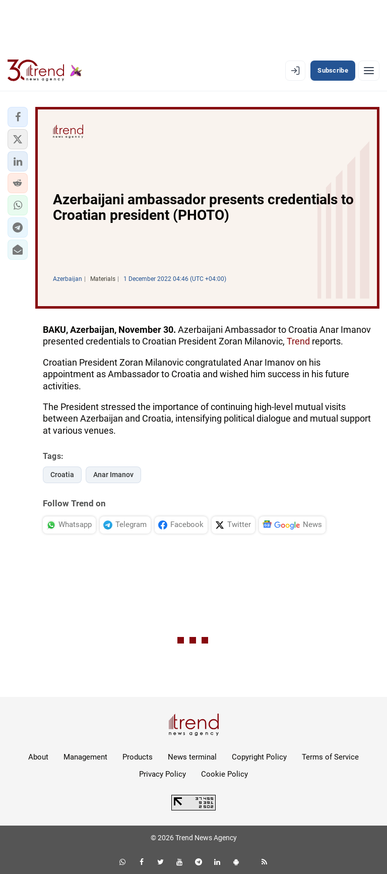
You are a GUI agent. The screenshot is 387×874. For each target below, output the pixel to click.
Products (137, 757)
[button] (17, 117)
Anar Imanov (113, 475)
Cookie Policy (224, 774)
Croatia (62, 475)
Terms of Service (330, 757)
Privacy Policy (162, 774)
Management (85, 757)
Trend (298, 341)
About (38, 757)
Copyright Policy (259, 757)
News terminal (192, 757)
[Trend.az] (45, 71)
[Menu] (368, 71)
